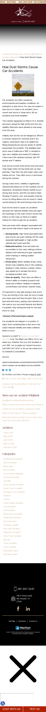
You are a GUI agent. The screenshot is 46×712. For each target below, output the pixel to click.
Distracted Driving (11, 477)
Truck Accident (10, 543)
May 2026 (7, 436)
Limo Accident (9, 506)
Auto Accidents (10, 462)
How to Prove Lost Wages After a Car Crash (23, 378)
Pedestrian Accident (12, 517)
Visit (22, 2)
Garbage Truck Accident (14, 492)
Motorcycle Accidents (13, 514)
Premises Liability (10, 525)
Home (6, 2)
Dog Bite (7, 481)
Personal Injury (10, 521)
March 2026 (8, 444)
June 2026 (8, 433)
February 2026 (10, 447)
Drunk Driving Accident (13, 484)
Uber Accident (9, 547)
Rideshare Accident (11, 532)
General (6, 495)
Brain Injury (8, 466)
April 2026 (8, 440)
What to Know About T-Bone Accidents (19, 413)
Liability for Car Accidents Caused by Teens (21, 409)
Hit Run (6, 499)
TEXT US (34, 709)
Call (11, 2)
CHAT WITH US (11, 709)
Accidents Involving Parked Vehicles (18, 400)
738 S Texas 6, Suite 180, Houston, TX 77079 (25, 599)
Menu (38, 2)
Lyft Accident (9, 510)
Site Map (12, 622)
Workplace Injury (10, 551)
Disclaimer (22, 622)
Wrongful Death (10, 554)
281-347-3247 (29, 21)
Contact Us (33, 622)
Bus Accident (9, 470)
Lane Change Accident (13, 503)
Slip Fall (6, 540)
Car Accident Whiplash (13, 473)
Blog (35, 54)
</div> (17, 702)
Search (27, 2)
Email (17, 2)
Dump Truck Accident (13, 488)
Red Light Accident (11, 529)
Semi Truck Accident (12, 536)
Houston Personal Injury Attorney (17, 54)
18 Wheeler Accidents (12, 459)
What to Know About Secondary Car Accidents (22, 404)
